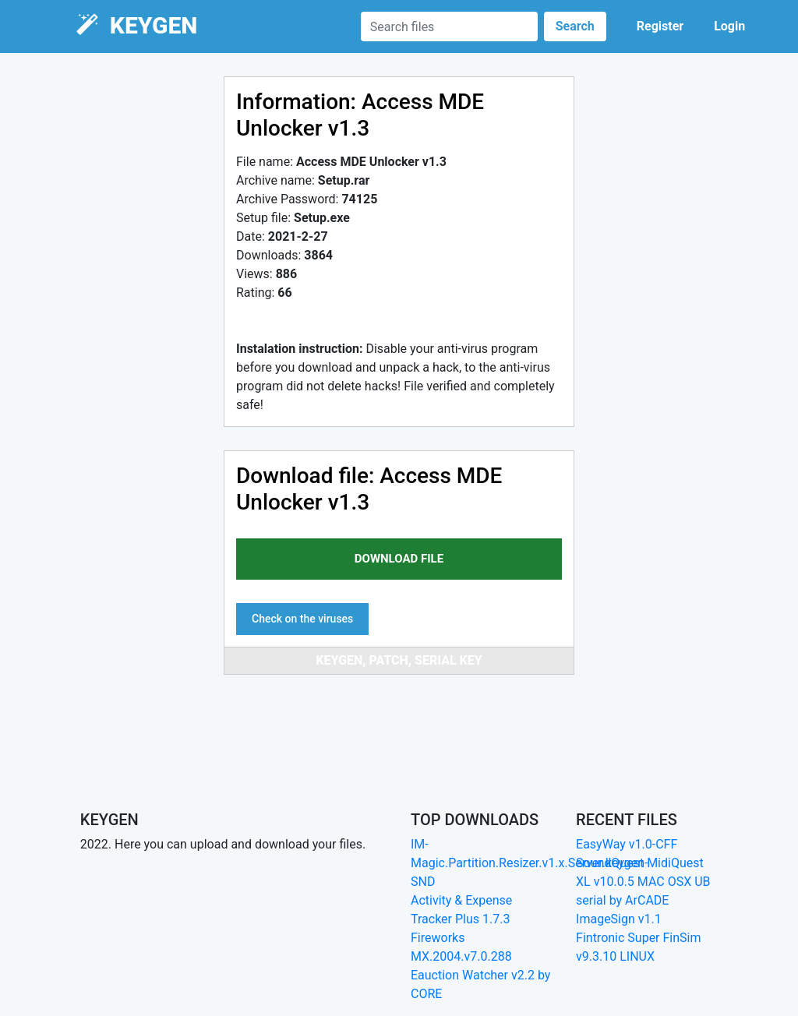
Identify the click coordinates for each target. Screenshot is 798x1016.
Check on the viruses (302, 618)
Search (575, 26)
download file (399, 559)
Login (729, 26)
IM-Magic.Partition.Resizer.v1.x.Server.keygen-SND (529, 863)
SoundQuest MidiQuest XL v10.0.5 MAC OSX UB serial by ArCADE (643, 881)
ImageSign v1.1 (619, 919)
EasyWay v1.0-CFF (626, 844)
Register (660, 26)
